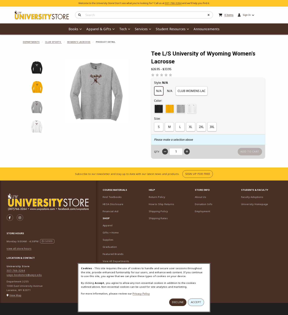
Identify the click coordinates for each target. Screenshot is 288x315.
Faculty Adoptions (262, 197)
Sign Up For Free (199, 174)
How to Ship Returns (161, 204)
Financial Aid (110, 211)
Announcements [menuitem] (206, 29)
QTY (156, 151)
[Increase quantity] (187, 151)
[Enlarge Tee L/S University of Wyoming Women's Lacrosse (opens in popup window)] (96, 90)
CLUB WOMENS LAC (192, 91)
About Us (200, 197)
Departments (31, 42)
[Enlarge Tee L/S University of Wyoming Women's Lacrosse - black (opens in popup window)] (36, 67)
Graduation (110, 246)
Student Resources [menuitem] (171, 29)
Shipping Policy (158, 211)
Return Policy (157, 197)
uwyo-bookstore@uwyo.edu (24, 275)
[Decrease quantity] (165, 151)
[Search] (79, 15)
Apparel (108, 225)
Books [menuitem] (73, 29)
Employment (202, 211)
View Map (15, 295)
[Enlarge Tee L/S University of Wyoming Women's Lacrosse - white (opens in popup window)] (36, 126)
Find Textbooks (112, 197)
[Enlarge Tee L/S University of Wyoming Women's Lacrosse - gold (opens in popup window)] (36, 87)
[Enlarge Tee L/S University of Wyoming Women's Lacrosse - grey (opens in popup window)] (36, 107)
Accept (196, 302)
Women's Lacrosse (78, 42)
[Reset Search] (209, 15)
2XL (201, 127)
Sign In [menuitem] (247, 14)
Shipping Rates (158, 218)
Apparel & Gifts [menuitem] (98, 29)
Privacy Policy (141, 293)
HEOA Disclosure (113, 204)
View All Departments (116, 261)
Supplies (108, 239)
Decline (178, 302)
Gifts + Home (111, 232)
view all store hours (19, 248)
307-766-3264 (173, 3)
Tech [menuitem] (123, 29)
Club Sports (53, 42)
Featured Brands (113, 254)
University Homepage (262, 204)
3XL (212, 127)
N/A (158, 91)
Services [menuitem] (141, 29)
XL (190, 127)
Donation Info (204, 204)
